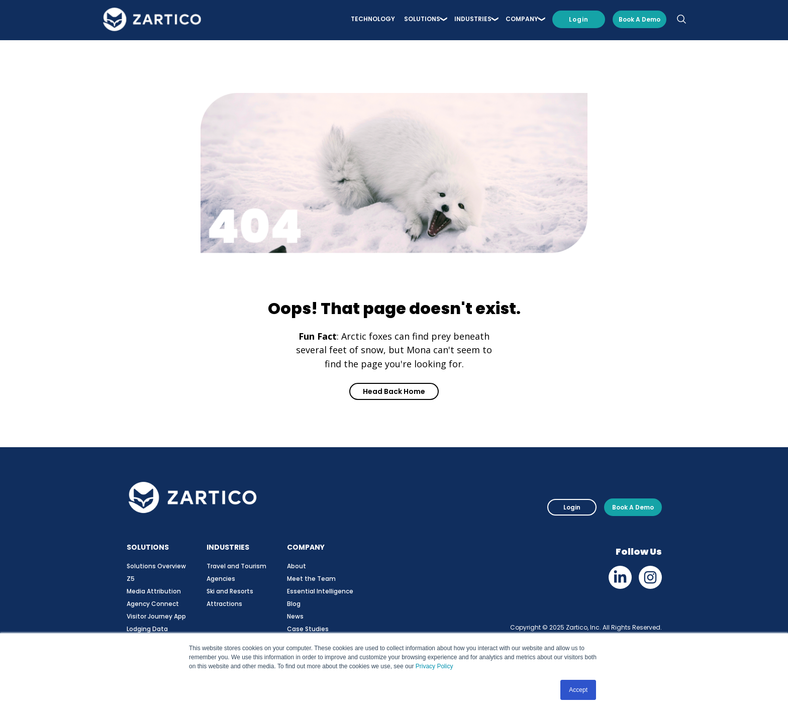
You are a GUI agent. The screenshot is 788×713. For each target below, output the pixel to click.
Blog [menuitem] (294, 603)
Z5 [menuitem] (131, 578)
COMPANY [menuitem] (522, 21)
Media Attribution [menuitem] (154, 591)
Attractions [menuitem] (224, 603)
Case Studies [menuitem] (308, 629)
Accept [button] (578, 689)
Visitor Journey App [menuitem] (156, 616)
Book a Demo (639, 21)
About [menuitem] (296, 566)
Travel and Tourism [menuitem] (236, 566)
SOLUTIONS (148, 547)
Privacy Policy (434, 666)
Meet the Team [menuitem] (311, 578)
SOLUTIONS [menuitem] (422, 21)
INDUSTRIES (228, 547)
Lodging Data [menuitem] (147, 629)
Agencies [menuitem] (221, 578)
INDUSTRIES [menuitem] (472, 21)
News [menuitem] (295, 616)
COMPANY (306, 547)
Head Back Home (394, 391)
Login (578, 21)
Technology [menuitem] (373, 21)
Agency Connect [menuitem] (153, 603)
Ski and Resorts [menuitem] (230, 591)
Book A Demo (633, 507)
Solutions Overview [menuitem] (156, 566)
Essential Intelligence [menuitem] (320, 591)
